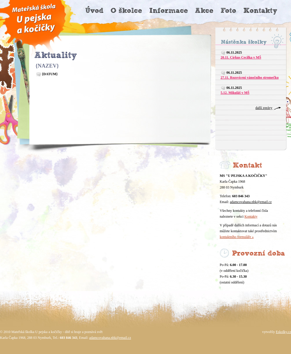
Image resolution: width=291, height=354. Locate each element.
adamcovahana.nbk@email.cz (251, 202)
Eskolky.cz (283, 332)
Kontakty (251, 216)
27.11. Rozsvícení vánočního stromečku (249, 77)
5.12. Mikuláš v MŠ (235, 93)
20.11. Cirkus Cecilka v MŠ (241, 57)
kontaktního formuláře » (237, 237)
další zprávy (263, 108)
